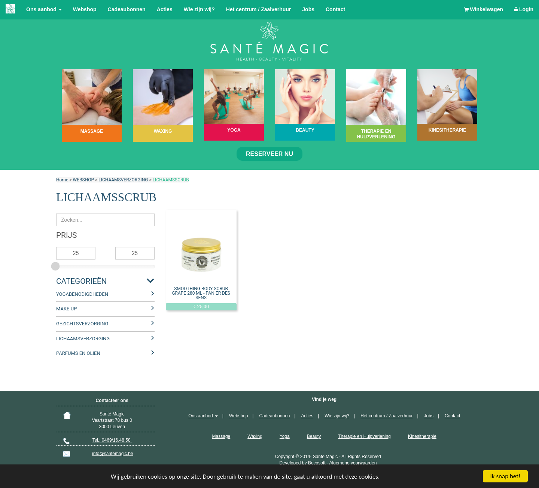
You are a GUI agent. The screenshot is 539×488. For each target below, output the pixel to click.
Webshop (85, 9)
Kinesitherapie (422, 436)
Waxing (254, 436)
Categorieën (81, 281)
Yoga (285, 436)
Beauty (314, 436)
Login (523, 9)
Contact (335, 9)
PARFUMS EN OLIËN (78, 353)
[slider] (56, 265)
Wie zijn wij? (199, 9)
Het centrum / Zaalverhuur (258, 9)
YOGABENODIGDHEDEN (82, 294)
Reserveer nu (269, 154)
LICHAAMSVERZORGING (123, 179)
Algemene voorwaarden (353, 463)
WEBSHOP (83, 179)
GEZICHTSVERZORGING (82, 323)
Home (62, 179)
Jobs (308, 9)
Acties (165, 9)
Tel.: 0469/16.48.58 (112, 440)
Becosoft (317, 463)
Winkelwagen (483, 9)
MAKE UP (66, 308)
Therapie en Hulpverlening (364, 436)
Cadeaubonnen (127, 9)
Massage (221, 436)
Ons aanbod (44, 9)
